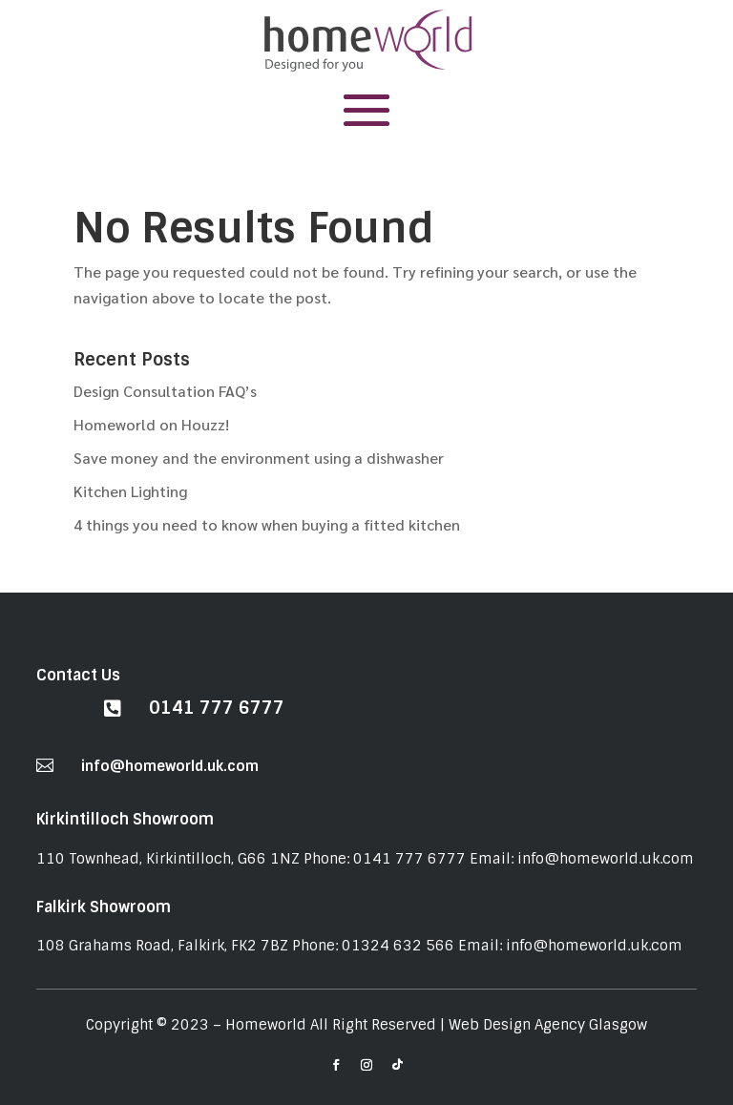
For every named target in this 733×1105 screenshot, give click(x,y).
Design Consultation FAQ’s (165, 391)
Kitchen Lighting (130, 491)
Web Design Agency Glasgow (548, 1024)
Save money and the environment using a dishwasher (258, 458)
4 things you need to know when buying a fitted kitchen (266, 524)
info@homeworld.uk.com (170, 766)
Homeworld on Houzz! (151, 424)
